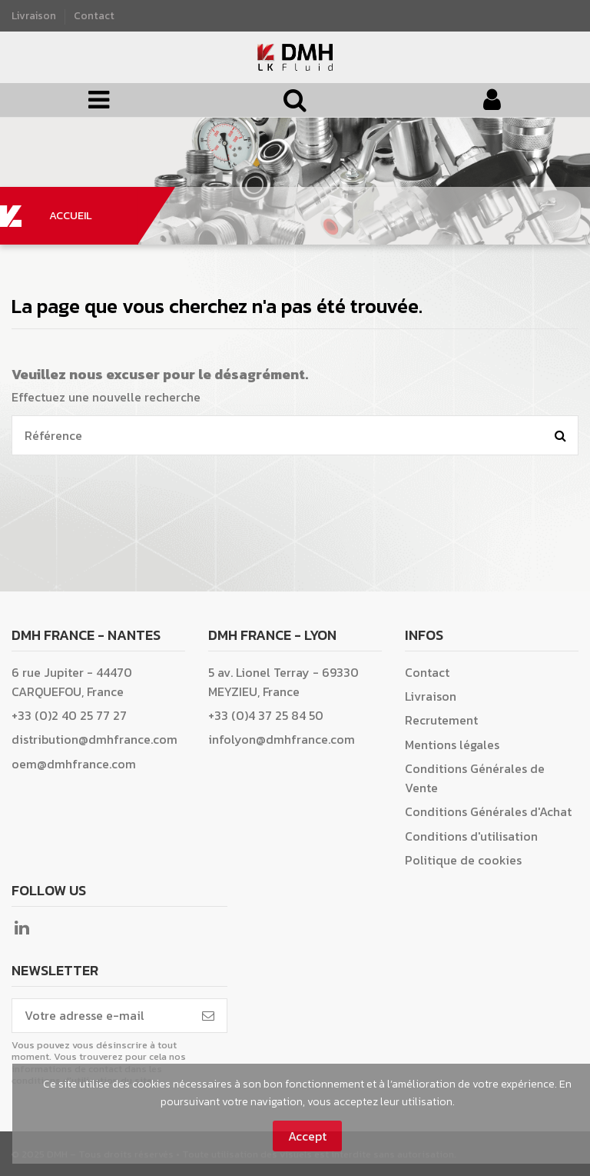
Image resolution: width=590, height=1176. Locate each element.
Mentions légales (452, 744)
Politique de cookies (463, 860)
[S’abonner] (208, 1015)
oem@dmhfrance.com (74, 764)
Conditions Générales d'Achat (488, 811)
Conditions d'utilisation (471, 836)
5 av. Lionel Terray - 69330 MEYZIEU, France (283, 682)
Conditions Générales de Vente (475, 778)
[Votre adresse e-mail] (101, 1015)
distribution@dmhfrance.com (94, 739)
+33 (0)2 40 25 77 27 (69, 715)
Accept (307, 1136)
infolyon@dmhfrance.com (281, 739)
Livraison (35, 15)
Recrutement (441, 720)
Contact (94, 15)
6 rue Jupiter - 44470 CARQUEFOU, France (72, 682)
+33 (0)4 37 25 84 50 (265, 715)
